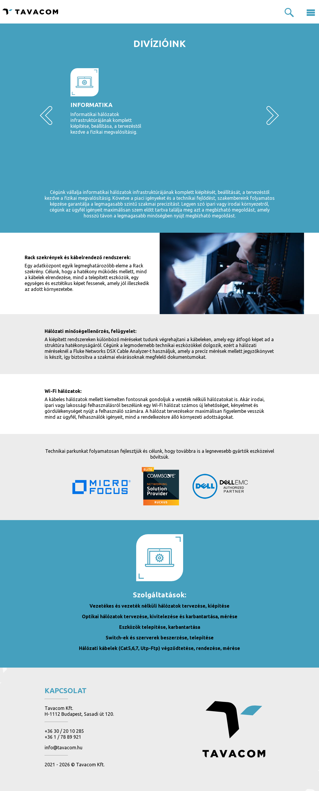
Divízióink (159, 43)
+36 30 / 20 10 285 (64, 731)
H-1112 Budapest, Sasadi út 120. (79, 714)
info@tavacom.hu (63, 747)
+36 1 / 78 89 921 (63, 737)
